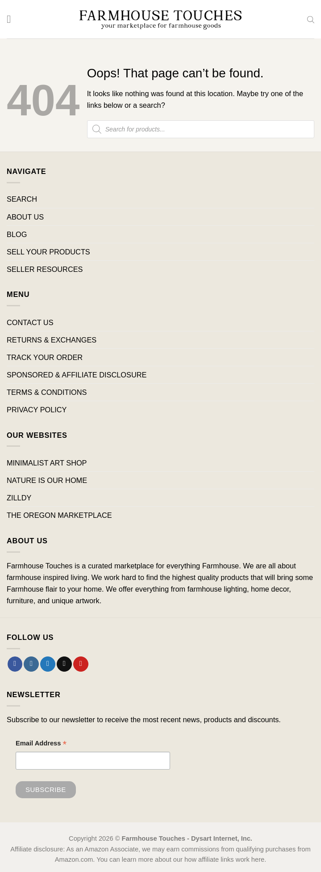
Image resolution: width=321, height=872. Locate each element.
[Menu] (12, 19)
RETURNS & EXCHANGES (51, 340)
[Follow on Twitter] (47, 664)
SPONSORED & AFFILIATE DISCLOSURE (76, 375)
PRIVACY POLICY (37, 410)
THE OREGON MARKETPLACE (59, 515)
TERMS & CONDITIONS (47, 392)
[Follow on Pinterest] (80, 664)
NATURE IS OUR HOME (47, 480)
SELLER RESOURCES (45, 269)
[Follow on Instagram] (31, 664)
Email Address (41, 744)
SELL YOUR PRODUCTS (48, 252)
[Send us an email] (64, 664)
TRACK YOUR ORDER (45, 357)
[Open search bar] (310, 19)
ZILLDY (19, 498)
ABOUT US (25, 217)
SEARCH (22, 199)
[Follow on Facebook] (15, 664)
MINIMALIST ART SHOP (47, 463)
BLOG (17, 234)
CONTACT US (30, 322)
